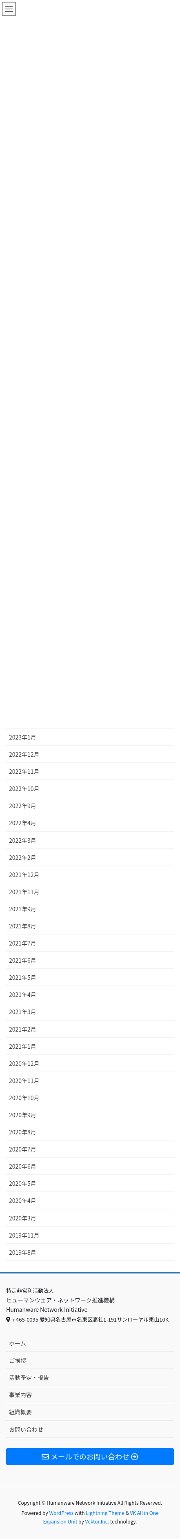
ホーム (17, 1343)
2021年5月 (22, 977)
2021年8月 (22, 926)
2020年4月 (22, 1200)
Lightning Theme (105, 1512)
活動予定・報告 (29, 1377)
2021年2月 (22, 1029)
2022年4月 (22, 823)
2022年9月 (22, 806)
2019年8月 (22, 1252)
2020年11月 (24, 1080)
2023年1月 (22, 737)
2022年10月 (24, 788)
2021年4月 (22, 994)
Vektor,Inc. (97, 1521)
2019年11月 (24, 1235)
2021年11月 (24, 892)
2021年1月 (22, 1046)
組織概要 (20, 1412)
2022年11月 (24, 771)
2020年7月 (22, 1149)
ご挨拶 (17, 1360)
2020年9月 (22, 1115)
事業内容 (20, 1395)
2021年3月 (22, 1012)
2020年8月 (22, 1132)
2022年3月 (22, 840)
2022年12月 (24, 754)
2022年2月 (22, 857)
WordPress (61, 1512)
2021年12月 (24, 874)
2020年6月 (22, 1166)
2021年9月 (22, 909)
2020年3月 (22, 1218)
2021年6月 (22, 960)
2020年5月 (22, 1183)
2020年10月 (24, 1098)
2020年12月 (24, 1063)
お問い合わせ (26, 1429)
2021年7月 (22, 943)
